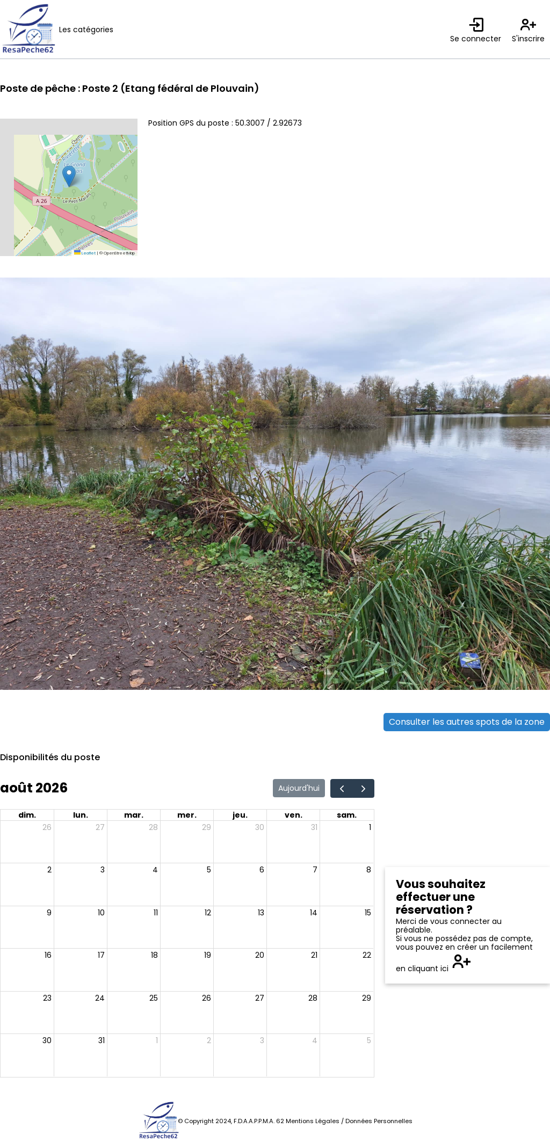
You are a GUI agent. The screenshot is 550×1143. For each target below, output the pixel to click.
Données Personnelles (378, 1121)
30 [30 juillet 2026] (259, 827)
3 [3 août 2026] (102, 869)
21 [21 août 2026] (314, 955)
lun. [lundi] (80, 815)
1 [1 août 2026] (370, 827)
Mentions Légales (312, 1121)
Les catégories (86, 29)
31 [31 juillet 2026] (314, 827)
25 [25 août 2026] (153, 998)
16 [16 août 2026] (48, 955)
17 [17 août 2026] (101, 955)
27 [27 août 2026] (259, 998)
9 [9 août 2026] (49, 912)
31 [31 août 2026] (101, 1040)
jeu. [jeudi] (240, 815)
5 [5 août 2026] (209, 869)
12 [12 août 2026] (208, 912)
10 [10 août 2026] (101, 912)
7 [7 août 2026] (315, 869)
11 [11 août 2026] (156, 912)
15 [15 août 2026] (368, 912)
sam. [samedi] (347, 815)
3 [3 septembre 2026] (262, 1040)
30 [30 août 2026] (47, 1040)
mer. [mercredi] (187, 815)
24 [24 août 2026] (100, 998)
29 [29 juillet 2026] (206, 827)
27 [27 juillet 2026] (100, 827)
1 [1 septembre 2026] (157, 1040)
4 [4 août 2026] (155, 869)
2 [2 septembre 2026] (209, 1040)
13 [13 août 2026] (261, 912)
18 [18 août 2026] (154, 955)
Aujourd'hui (299, 788)
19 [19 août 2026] (207, 955)
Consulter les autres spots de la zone (467, 722)
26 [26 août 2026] (206, 998)
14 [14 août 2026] (313, 912)
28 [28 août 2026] (312, 998)
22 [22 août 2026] (367, 955)
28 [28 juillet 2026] (153, 827)
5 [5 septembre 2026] (369, 1040)
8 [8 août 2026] (368, 869)
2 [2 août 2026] (49, 869)
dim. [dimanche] (27, 815)
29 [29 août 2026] (366, 998)
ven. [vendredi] (293, 815)
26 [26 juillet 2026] (47, 827)
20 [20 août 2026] (259, 955)
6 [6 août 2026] (261, 869)
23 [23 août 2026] (47, 998)
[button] (69, 176)
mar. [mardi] (133, 815)
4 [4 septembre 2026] (314, 1040)
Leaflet (85, 253)
